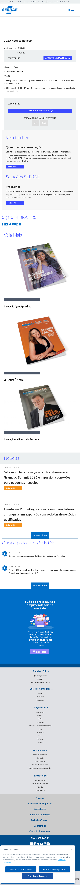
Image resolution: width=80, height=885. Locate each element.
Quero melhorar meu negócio (40, 682)
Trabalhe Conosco (40, 820)
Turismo (40, 739)
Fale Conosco (40, 761)
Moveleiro (40, 732)
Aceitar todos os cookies (21, 869)
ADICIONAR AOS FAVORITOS (57, 58)
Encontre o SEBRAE (30, 2)
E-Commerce (40, 722)
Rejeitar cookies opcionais (54, 869)
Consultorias (40, 697)
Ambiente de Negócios (40, 803)
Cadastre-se (40, 825)
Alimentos (40, 715)
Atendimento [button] (40, 750)
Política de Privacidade (40, 765)
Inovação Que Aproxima (17, 306)
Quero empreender (40, 676)
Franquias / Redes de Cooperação (40, 726)
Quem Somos (40, 780)
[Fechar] (72, 849)
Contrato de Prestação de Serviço (40, 768)
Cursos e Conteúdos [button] (40, 688)
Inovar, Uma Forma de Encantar (22, 439)
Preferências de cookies (37, 876)
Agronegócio (40, 712)
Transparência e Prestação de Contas (58, 2)
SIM (35, 123)
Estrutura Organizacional (40, 784)
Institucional (5, 2)
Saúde (40, 736)
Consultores (42, 2)
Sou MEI (40, 679)
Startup (40, 719)
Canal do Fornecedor (40, 831)
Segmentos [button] (40, 707)
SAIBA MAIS (12, 166)
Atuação (40, 787)
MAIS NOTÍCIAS (40, 535)
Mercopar (40, 742)
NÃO (44, 123)
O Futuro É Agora (14, 379)
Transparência (40, 790)
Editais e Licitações (16, 2)
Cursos (40, 693)
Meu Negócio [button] (40, 671)
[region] (37, 864)
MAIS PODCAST (40, 585)
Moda (40, 729)
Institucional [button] (40, 775)
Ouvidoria (40, 758)
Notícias (40, 797)
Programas (40, 700)
